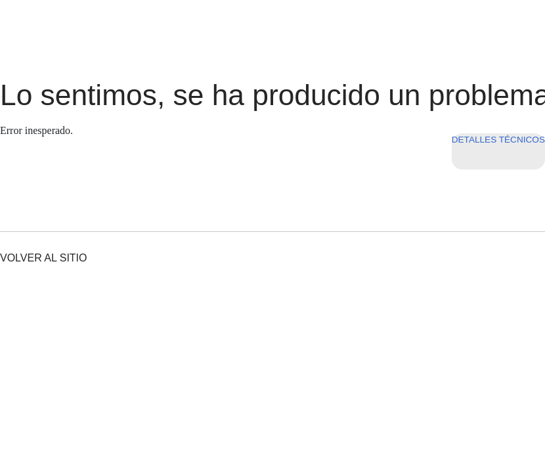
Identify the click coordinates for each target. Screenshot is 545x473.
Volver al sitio (43, 257)
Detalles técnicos (498, 140)
